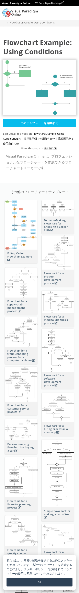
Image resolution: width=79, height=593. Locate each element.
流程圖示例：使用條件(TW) (39, 138)
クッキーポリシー (35, 569)
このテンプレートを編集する (39, 123)
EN (46, 148)
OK (39, 582)
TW (51, 148)
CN (55, 148)
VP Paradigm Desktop (49, 2)
